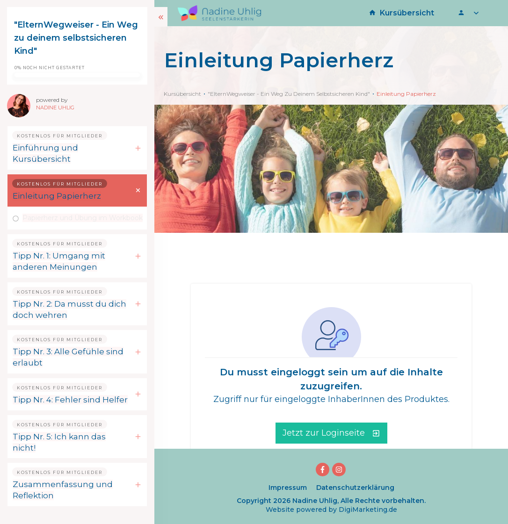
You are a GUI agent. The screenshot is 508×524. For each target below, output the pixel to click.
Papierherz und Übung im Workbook (82, 218)
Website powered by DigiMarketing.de (331, 509)
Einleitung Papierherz (57, 196)
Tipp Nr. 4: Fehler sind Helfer (70, 399)
